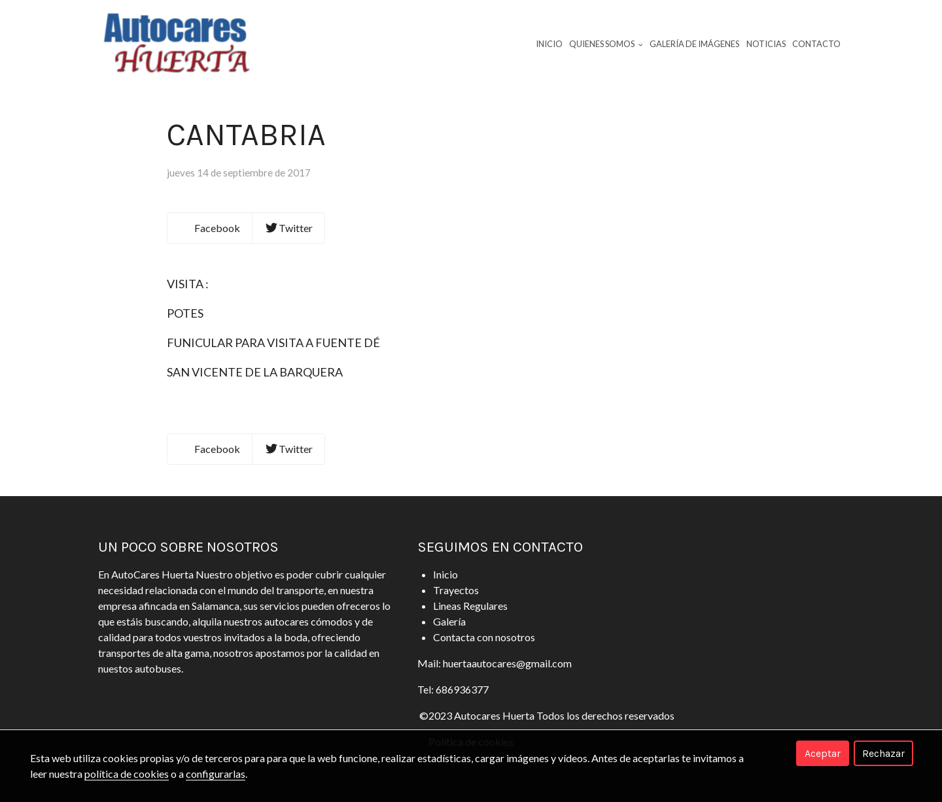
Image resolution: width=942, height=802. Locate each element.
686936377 (462, 689)
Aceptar (823, 753)
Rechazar (883, 753)
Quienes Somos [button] (606, 44)
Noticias (766, 44)
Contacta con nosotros (484, 637)
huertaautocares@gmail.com (507, 663)
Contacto (816, 44)
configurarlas (215, 773)
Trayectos (456, 590)
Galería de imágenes (694, 44)
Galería (449, 621)
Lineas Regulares (470, 605)
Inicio (549, 44)
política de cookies (126, 773)
